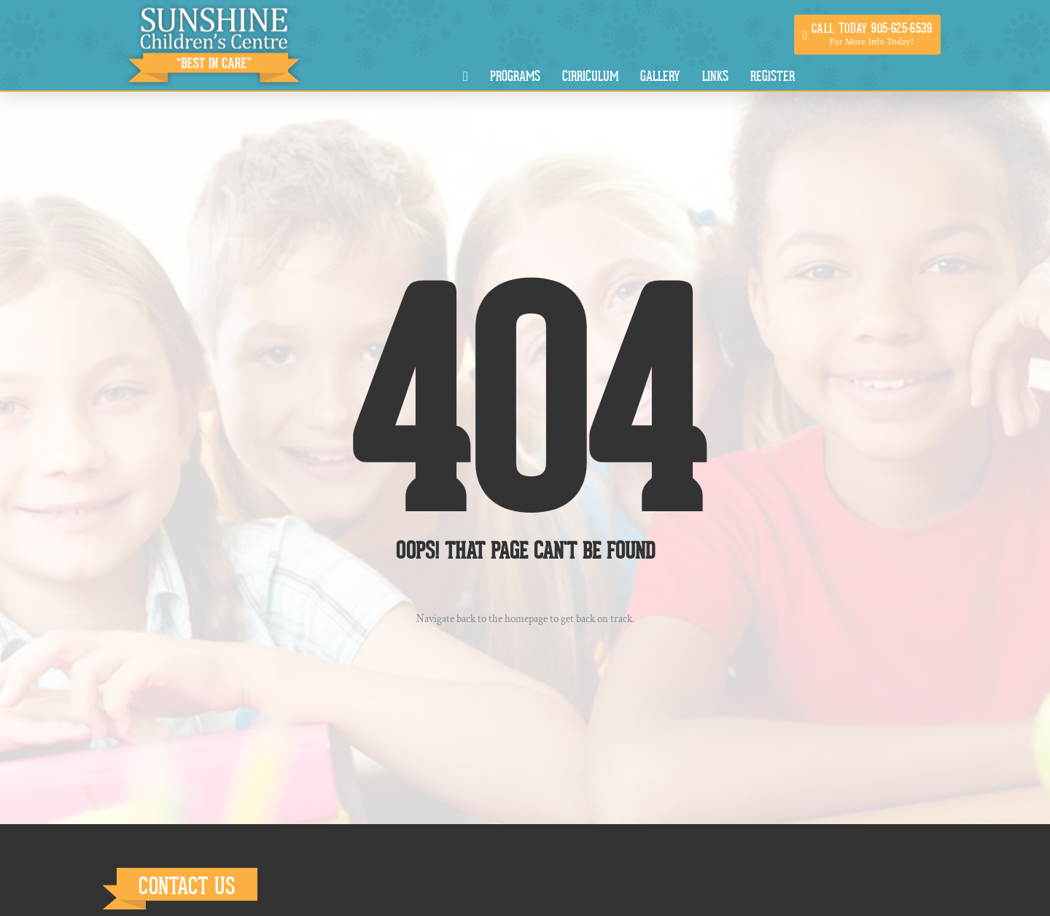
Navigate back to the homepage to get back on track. (525, 619)
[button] (867, 35)
